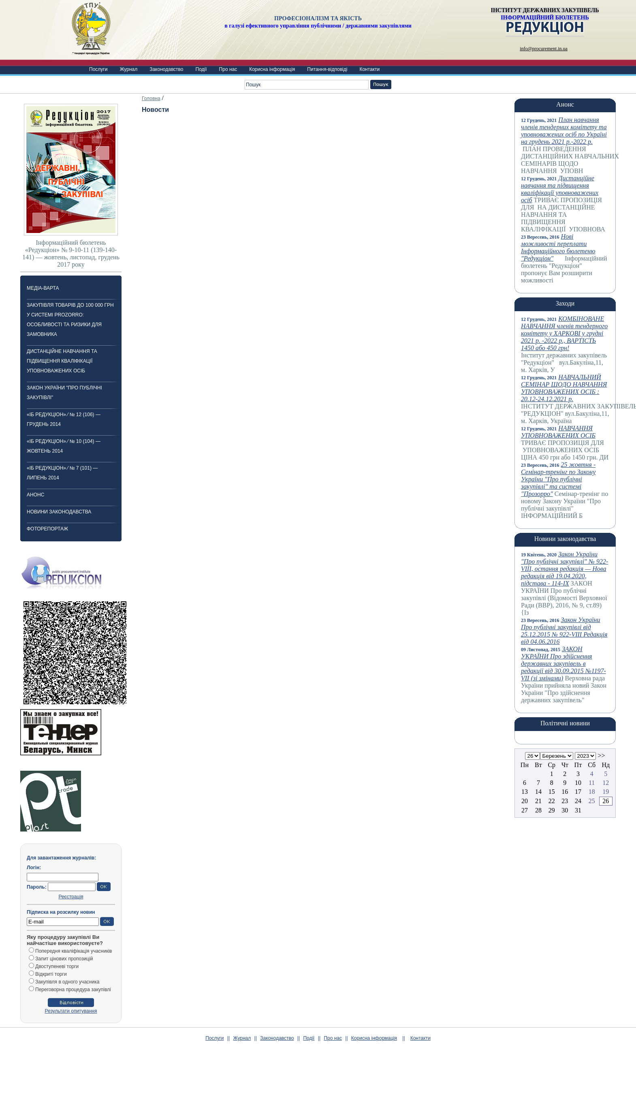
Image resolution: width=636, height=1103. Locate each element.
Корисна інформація (272, 69)
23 (564, 800)
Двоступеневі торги (57, 966)
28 (538, 810)
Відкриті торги (51, 974)
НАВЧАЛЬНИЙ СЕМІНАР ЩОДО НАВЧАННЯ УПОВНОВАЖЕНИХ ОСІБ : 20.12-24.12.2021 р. (564, 388)
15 (551, 791)
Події (201, 69)
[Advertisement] (318, 1083)
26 (605, 800)
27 (524, 810)
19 (605, 791)
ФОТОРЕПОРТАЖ (47, 529)
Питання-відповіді (327, 69)
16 (564, 791)
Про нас (228, 69)
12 (605, 782)
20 (524, 800)
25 (592, 800)
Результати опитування (71, 1011)
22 (551, 800)
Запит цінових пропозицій (64, 959)
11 (592, 782)
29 (551, 810)
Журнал (128, 69)
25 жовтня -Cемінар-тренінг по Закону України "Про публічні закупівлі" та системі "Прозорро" (558, 479)
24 (578, 800)
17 (578, 791)
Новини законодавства (59, 512)
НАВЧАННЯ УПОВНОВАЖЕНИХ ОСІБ (558, 432)
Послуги (98, 69)
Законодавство (166, 69)
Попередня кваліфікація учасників (73, 951)
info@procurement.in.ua (544, 48)
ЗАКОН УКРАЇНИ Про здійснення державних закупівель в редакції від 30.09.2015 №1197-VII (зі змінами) (563, 664)
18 (592, 791)
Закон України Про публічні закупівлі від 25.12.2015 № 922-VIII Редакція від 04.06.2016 (564, 630)
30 (564, 810)
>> (601, 755)
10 (578, 782)
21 (538, 800)
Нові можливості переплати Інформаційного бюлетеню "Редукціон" (558, 247)
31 (578, 810)
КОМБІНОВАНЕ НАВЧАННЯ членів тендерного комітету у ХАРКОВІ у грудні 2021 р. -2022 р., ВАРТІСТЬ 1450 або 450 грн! (564, 333)
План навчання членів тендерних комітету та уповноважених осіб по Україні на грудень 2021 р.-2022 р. (564, 130)
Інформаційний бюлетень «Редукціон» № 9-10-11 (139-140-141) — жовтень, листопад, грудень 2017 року (71, 253)
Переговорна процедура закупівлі (73, 989)
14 (538, 791)
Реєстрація (70, 897)
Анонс (35, 495)
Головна (151, 98)
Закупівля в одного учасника (67, 982)
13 (524, 791)
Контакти (369, 69)
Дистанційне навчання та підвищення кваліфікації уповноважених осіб (62, 361)
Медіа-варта (43, 288)
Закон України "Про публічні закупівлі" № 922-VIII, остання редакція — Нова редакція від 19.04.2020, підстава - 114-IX (564, 569)
